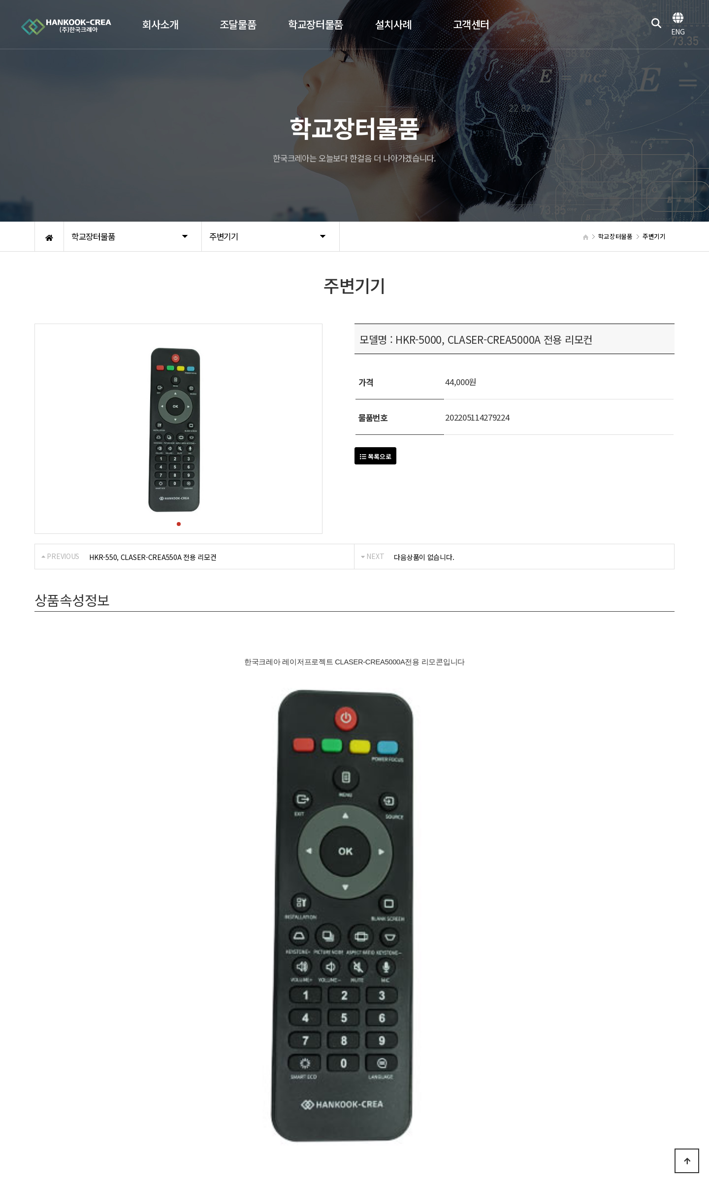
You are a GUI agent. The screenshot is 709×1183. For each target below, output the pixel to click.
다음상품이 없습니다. (424, 557)
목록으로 (375, 456)
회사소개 (47, 1046)
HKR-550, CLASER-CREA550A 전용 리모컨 (152, 557)
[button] (179, 524)
